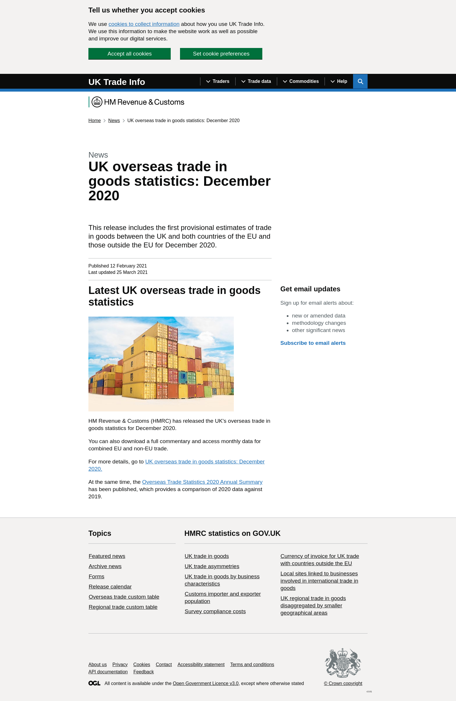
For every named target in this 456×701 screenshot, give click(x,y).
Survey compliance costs (215, 611)
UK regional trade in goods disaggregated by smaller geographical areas (313, 605)
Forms (96, 576)
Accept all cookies (130, 54)
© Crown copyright (343, 683)
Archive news (105, 566)
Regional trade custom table (123, 607)
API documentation (108, 671)
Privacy (120, 664)
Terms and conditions (252, 664)
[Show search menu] (360, 81)
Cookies (141, 664)
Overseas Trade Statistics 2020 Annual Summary (202, 482)
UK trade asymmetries (212, 566)
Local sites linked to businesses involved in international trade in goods (319, 580)
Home (94, 120)
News (114, 120)
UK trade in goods (207, 556)
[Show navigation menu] (217, 81)
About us (97, 664)
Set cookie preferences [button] (221, 54)
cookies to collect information (143, 24)
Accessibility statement (201, 664)
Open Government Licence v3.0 (205, 683)
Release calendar (110, 587)
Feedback (143, 671)
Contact (164, 664)
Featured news (107, 556)
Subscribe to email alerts (313, 343)
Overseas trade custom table (124, 597)
